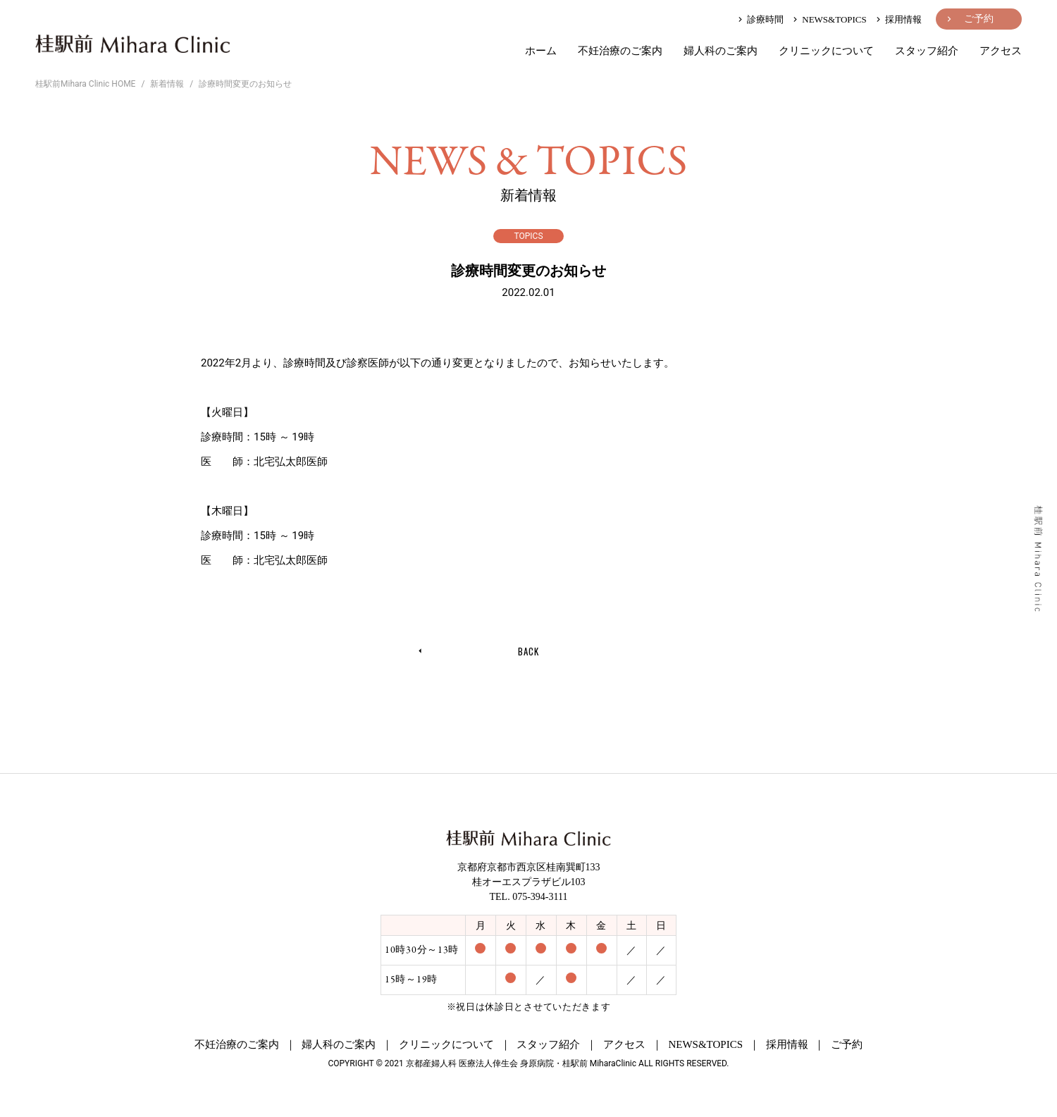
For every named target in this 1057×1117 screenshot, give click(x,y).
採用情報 (898, 19)
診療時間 (760, 19)
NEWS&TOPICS (829, 19)
